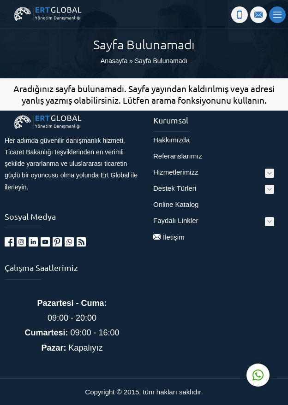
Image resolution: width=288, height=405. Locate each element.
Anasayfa (114, 61)
